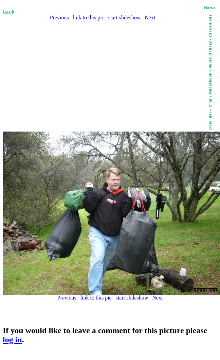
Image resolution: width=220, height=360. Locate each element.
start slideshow (124, 17)
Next (150, 17)
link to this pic (88, 17)
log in (12, 339)
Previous (59, 17)
